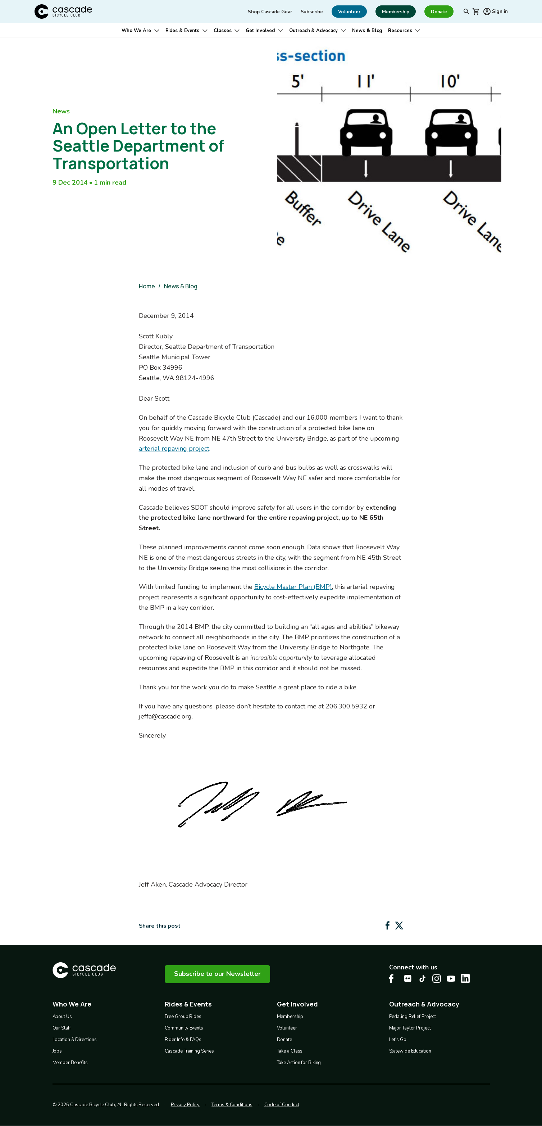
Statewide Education (410, 1051)
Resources (400, 30)
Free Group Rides (183, 1016)
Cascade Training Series (189, 1051)
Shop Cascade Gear (270, 12)
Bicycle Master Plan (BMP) (293, 586)
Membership (290, 1016)
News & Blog (367, 30)
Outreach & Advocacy (313, 30)
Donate (284, 1039)
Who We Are (136, 30)
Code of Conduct (282, 1105)
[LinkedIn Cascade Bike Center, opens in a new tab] (465, 978)
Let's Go (397, 1039)
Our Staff (62, 1028)
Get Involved (260, 30)
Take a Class (290, 1051)
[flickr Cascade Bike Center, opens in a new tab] (408, 978)
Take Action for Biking (299, 1062)
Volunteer (287, 1028)
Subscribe (312, 12)
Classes (222, 30)
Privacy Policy (185, 1105)
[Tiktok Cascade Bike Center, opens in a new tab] (422, 978)
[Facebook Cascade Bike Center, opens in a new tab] (393, 978)
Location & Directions (75, 1039)
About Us (62, 1016)
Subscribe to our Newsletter (217, 973)
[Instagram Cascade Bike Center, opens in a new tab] (436, 978)
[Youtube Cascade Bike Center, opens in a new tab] (451, 979)
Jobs (57, 1051)
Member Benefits (70, 1062)
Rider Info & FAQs (183, 1039)
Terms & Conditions (231, 1105)
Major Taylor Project (410, 1028)
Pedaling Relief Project (412, 1016)
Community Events (184, 1028)
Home (147, 286)
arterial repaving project (174, 448)
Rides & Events (182, 30)
